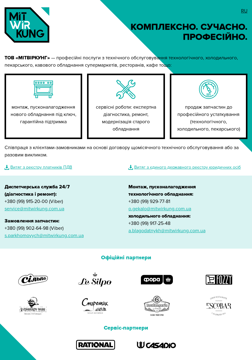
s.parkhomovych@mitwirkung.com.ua (44, 235)
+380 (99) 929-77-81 (149, 201)
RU (244, 11)
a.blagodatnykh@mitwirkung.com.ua (166, 231)
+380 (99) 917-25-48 (149, 223)
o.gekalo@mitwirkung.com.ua (159, 209)
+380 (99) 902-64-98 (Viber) (34, 228)
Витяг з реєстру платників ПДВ (41, 167)
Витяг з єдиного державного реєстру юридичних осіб (187, 167)
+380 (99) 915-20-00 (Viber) (34, 201)
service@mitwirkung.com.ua (34, 209)
